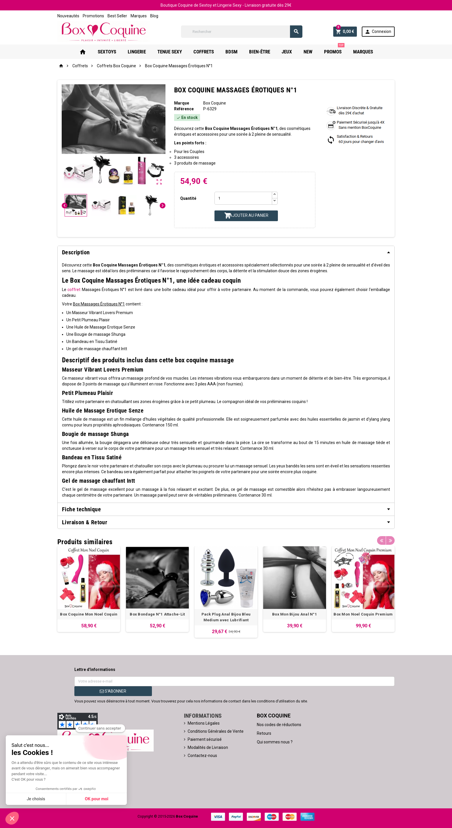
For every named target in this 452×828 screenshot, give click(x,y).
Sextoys (107, 52)
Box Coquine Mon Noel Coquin (88, 614)
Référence (184, 109)
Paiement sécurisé (205, 739)
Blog (154, 16)
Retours (264, 733)
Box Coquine (214, 103)
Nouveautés (68, 16)
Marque (181, 103)
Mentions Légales (204, 723)
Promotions (93, 16)
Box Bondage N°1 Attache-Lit (157, 614)
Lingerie (137, 52)
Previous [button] (381, 540)
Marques (139, 16)
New (308, 52)
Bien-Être (259, 52)
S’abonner (113, 691)
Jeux (287, 52)
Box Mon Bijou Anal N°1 (294, 614)
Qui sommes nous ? (275, 742)
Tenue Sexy (169, 52)
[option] (88, 589)
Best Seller (117, 16)
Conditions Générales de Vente (216, 731)
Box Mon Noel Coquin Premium (363, 614)
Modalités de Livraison (208, 747)
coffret (73, 289)
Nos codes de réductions (279, 724)
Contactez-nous (202, 755)
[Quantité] (243, 198)
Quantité (188, 198)
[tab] (226, 252)
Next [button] (390, 540)
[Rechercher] (241, 31)
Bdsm (231, 52)
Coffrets (203, 52)
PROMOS (334, 49)
